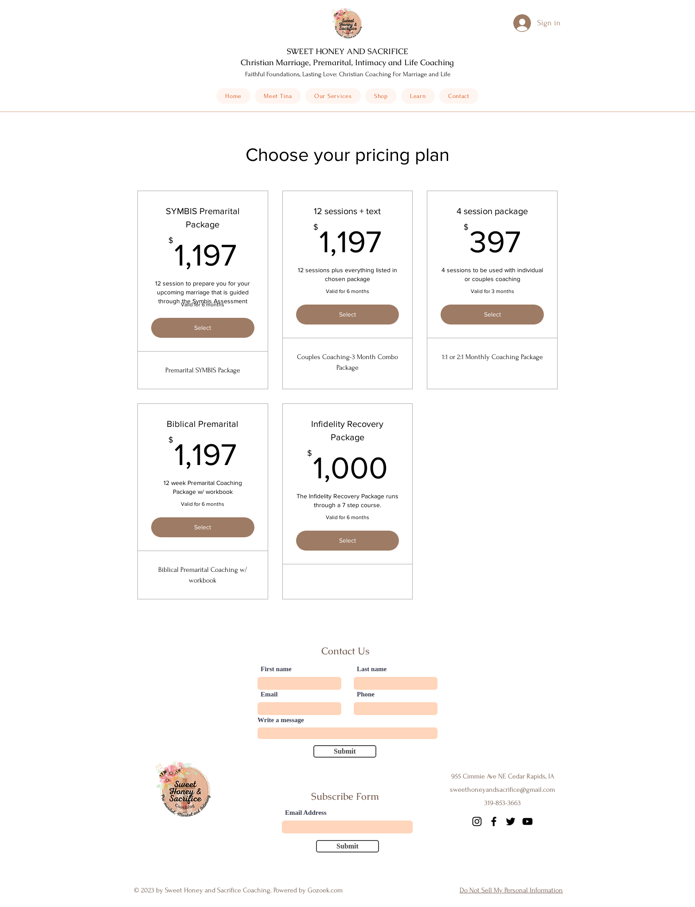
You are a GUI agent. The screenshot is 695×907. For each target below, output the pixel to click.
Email (269, 694)
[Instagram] (477, 821)
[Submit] (344, 751)
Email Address (306, 812)
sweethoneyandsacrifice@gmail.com (502, 790)
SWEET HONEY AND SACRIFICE (347, 51)
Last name (372, 669)
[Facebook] (494, 821)
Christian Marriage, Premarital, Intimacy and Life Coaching (347, 62)
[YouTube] (527, 821)
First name (276, 669)
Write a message (281, 720)
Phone (366, 694)
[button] (381, 96)
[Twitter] (510, 821)
